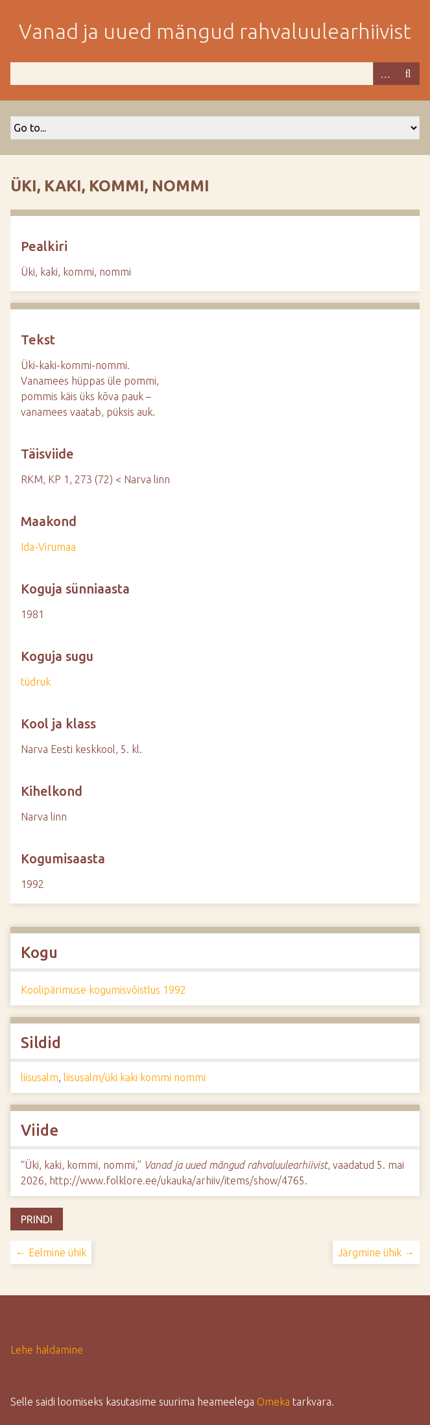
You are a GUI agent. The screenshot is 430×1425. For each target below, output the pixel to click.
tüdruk (36, 682)
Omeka (273, 1401)
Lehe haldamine (46, 1350)
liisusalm (39, 1077)
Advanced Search (384, 73)
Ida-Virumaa (48, 547)
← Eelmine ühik (51, 1252)
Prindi (37, 1219)
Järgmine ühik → (376, 1252)
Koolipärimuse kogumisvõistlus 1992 (103, 990)
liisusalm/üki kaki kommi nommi (135, 1077)
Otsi (408, 73)
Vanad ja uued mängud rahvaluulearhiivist (215, 31)
